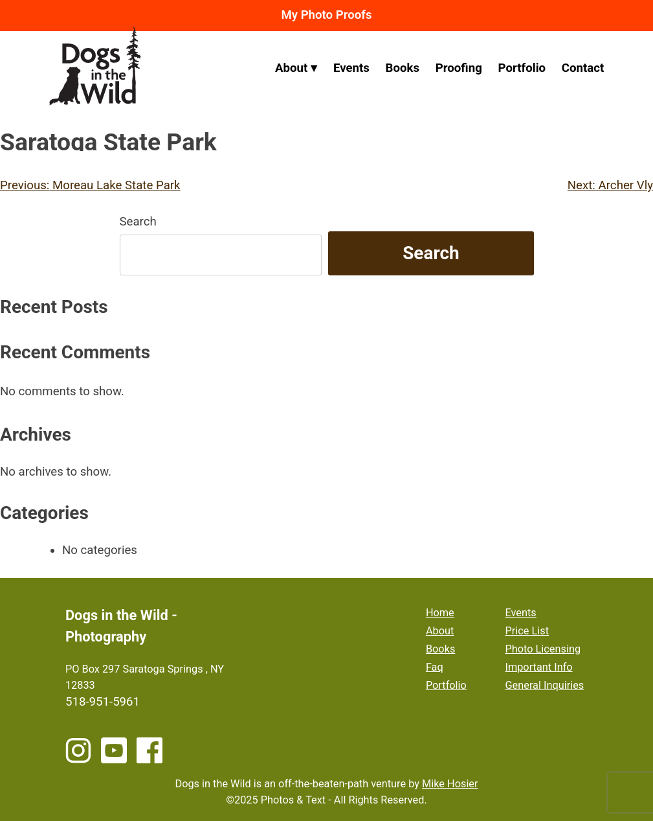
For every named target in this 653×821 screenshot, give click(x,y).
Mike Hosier (450, 784)
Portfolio (522, 68)
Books (403, 68)
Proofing (459, 68)
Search (138, 221)
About (291, 68)
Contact (583, 68)
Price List (527, 631)
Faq (434, 667)
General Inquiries (544, 685)
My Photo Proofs (326, 15)
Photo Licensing (543, 649)
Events (351, 68)
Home (440, 613)
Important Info (538, 667)
